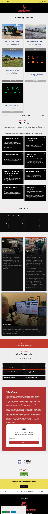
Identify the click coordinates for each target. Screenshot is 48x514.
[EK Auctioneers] (24, 506)
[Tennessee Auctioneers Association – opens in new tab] (27, 462)
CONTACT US (24, 486)
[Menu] (40, 1)
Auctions (22, 498)
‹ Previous (19, 115)
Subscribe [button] (24, 442)
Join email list (6, 1)
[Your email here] (24, 438)
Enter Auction (13, 49)
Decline (8, 512)
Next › (29, 115)
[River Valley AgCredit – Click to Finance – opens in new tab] (24, 474)
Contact (26, 498)
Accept (4, 512)
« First (5, 115)
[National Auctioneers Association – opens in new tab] (19, 462)
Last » (42, 115)
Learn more (14, 512)
